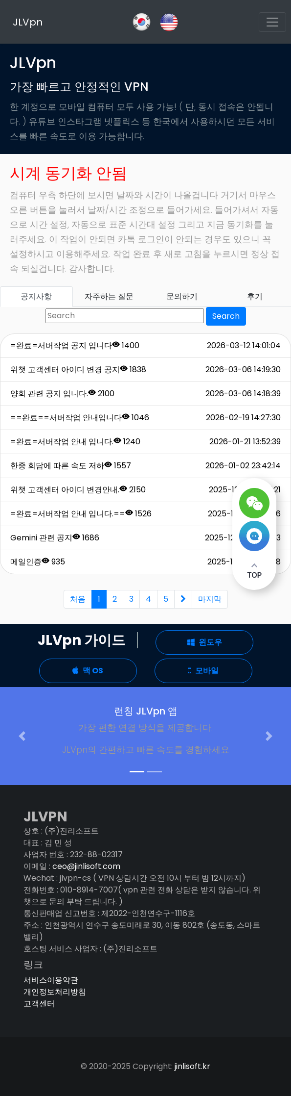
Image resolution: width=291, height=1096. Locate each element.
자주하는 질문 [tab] (109, 296)
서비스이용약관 (50, 980)
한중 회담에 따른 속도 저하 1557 (70, 465)
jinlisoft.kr (192, 1066)
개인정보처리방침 (54, 991)
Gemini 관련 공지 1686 (54, 537)
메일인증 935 (37, 561)
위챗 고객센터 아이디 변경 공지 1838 (78, 369)
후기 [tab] (255, 296)
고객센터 (39, 1003)
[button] (22, 736)
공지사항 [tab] (36, 296)
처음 (78, 599)
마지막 (210, 599)
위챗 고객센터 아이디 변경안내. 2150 (78, 489)
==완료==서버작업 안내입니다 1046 (79, 417)
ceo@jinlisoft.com (86, 866)
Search (226, 316)
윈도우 (204, 642)
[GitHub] (141, 21)
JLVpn (28, 22)
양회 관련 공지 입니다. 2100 (62, 393)
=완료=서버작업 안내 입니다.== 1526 (81, 513)
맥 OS (87, 670)
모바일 (203, 670)
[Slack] (169, 21)
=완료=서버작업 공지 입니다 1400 (74, 345)
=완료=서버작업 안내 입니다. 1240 (75, 441)
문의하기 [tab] (182, 296)
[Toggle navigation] (272, 22)
